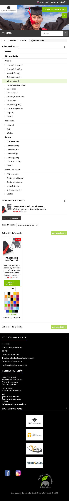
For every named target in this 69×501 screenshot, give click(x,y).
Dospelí (10, 125)
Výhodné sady (13, 81)
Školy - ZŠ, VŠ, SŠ (12, 169)
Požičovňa (9, 121)
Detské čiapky (12, 145)
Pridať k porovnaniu (12, 317)
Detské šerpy (12, 153)
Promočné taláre (14, 69)
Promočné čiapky (14, 65)
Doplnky (10, 112)
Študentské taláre (14, 182)
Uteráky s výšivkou (14, 108)
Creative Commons (10, 354)
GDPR (4, 351)
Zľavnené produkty (13, 200)
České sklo (11, 100)
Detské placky (12, 157)
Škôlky (8, 137)
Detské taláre (12, 149)
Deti (8, 129)
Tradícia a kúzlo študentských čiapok (18, 358)
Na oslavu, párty (13, 104)
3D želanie (11, 89)
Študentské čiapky (14, 178)
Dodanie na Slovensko (12, 361)
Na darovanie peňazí (16, 85)
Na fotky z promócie (15, 96)
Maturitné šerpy (13, 73)
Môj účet (5, 344)
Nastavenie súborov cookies (14, 365)
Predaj (8, 61)
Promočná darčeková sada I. (29, 206)
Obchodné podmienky (12, 347)
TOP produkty (11, 56)
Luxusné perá (12, 93)
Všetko (8, 51)
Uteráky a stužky (13, 161)
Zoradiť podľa (9, 225)
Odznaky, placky (13, 77)
